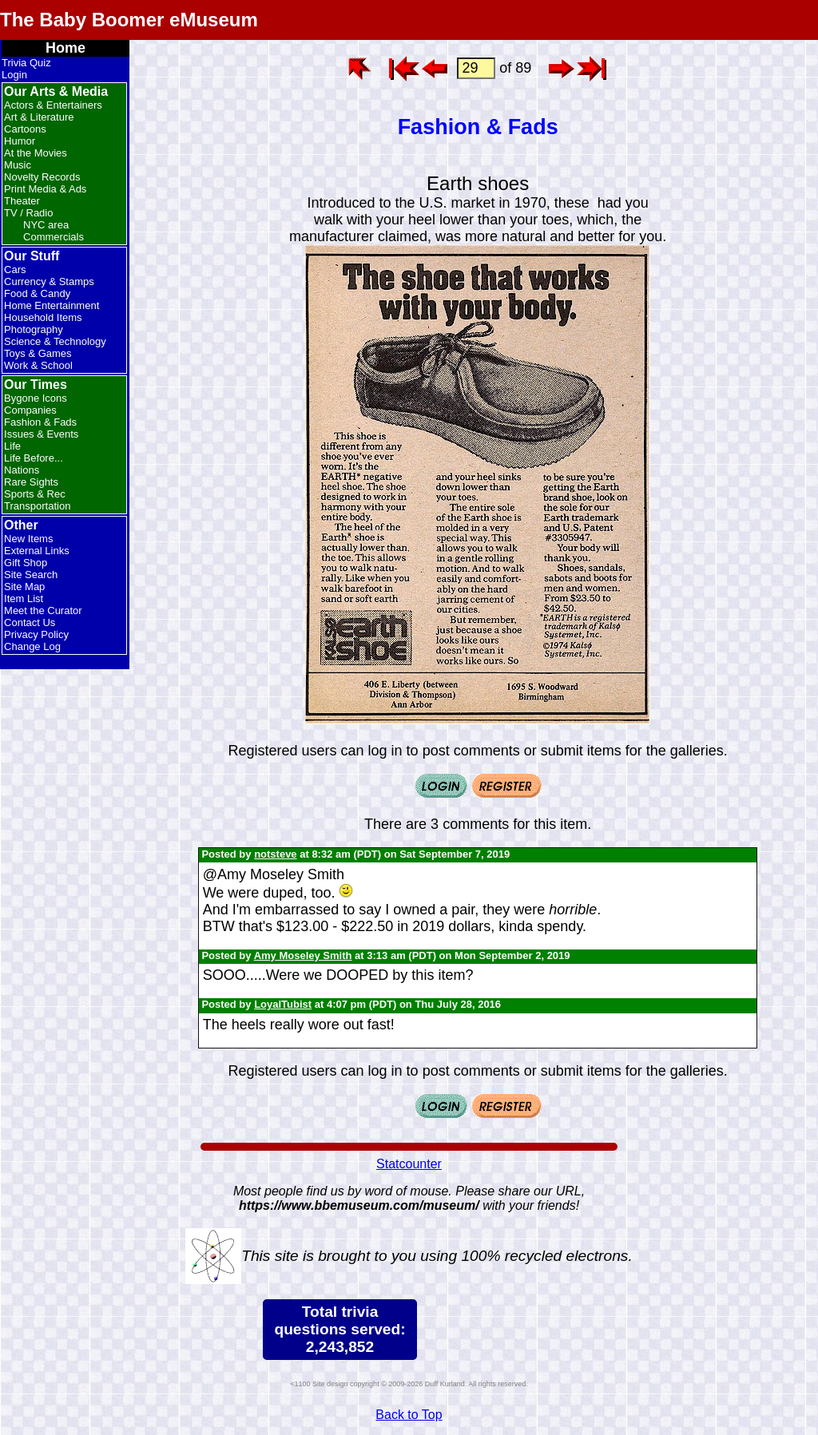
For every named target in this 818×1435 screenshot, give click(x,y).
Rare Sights (31, 482)
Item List (23, 599)
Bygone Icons (35, 398)
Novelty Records (42, 177)
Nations (21, 470)
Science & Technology (55, 341)
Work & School (38, 365)
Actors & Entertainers (53, 105)
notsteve (275, 854)
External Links (36, 551)
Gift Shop (25, 563)
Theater (22, 201)
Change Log (32, 646)
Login (14, 75)
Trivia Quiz (26, 63)
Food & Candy (37, 293)
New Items (28, 539)
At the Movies (35, 153)
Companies (30, 410)
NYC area (46, 225)
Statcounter (409, 1164)
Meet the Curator (43, 610)
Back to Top (408, 1414)
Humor (19, 141)
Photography (33, 329)
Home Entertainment (51, 305)
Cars (15, 270)
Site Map (24, 587)
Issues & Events (41, 434)
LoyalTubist (283, 1004)
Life (12, 446)
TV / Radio (28, 213)
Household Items (43, 317)
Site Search (31, 575)
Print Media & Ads (45, 189)
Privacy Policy (36, 634)
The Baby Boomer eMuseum (129, 19)
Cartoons (25, 129)
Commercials (53, 237)
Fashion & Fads (40, 422)
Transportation (37, 506)
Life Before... (33, 458)
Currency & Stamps (49, 281)
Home (65, 48)
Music (17, 165)
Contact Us (29, 622)
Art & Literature (38, 117)
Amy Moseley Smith (303, 955)
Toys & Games (38, 353)
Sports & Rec (35, 494)
